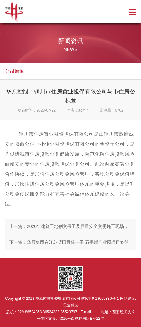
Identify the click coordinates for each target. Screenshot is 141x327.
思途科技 (70, 305)
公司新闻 (15, 71)
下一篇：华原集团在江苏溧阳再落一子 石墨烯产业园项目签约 (69, 242)
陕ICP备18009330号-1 (100, 298)
